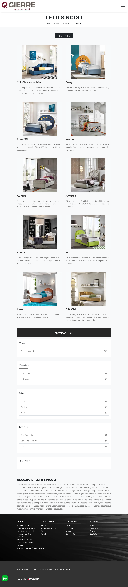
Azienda (94, 521)
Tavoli (43, 533)
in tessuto (64, 379)
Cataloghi (94, 528)
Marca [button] (22, 343)
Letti (68, 525)
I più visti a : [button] (25, 460)
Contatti (93, 533)
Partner (93, 531)
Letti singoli (76, 23)
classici (64, 401)
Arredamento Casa (61, 23)
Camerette (70, 533)
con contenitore (64, 435)
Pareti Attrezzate (49, 528)
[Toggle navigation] (122, 6)
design (64, 407)
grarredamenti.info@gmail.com (31, 548)
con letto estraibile (64, 440)
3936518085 (27, 542)
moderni (64, 412)
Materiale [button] (24, 365)
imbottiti (64, 446)
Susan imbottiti (64, 351)
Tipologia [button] (23, 427)
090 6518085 (26, 539)
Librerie (44, 525)
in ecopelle (64, 373)
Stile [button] (21, 393)
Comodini (70, 528)
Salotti (44, 531)
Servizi (93, 525)
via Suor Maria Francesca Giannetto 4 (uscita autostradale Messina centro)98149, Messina (27, 531)
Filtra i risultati (64, 35)
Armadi (69, 531)
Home (49, 23)
